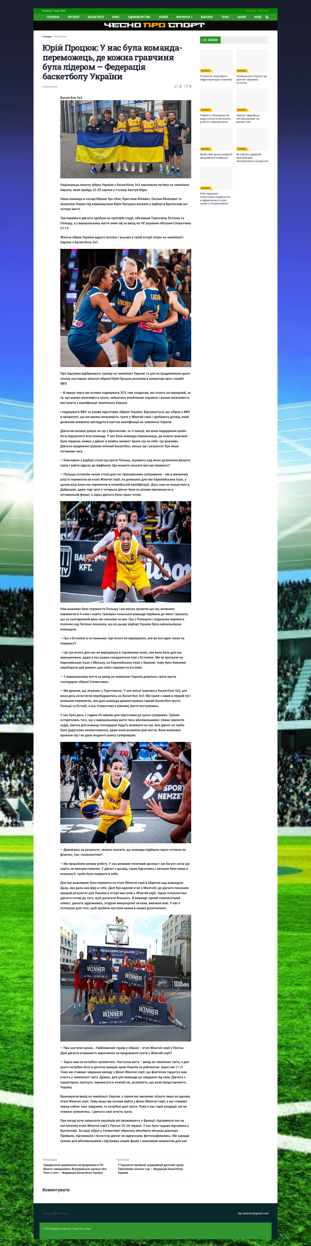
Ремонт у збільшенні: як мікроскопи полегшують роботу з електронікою (215, 119)
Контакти (263, 11)
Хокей (163, 17)
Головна (47, 36)
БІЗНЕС (206, 70)
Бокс (116, 17)
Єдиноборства (139, 17)
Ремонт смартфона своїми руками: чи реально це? (248, 119)
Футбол (73, 17)
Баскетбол (96, 17)
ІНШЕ (257, 17)
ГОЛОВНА (53, 17)
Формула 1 (184, 17)
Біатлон (207, 17)
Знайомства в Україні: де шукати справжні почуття (251, 79)
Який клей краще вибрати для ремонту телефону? (216, 156)
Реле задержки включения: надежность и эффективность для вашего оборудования (215, 198)
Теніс (225, 17)
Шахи (242, 17)
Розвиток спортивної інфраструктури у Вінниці (216, 77)
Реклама (251, 11)
